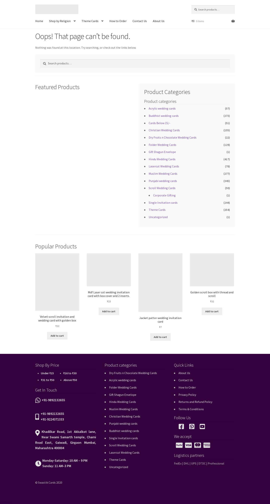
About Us (158, 21)
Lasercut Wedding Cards (164, 166)
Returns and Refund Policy (195, 402)
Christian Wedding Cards (164, 130)
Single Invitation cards (163, 202)
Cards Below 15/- (159, 123)
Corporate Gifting (164, 195)
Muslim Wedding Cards (163, 173)
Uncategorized (158, 217)
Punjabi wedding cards (163, 181)
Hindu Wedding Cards (162, 159)
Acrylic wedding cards (162, 108)
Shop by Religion (60, 21)
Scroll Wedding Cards (162, 188)
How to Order (118, 21)
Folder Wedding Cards (162, 145)
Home (39, 21)
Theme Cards (90, 21)
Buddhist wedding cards (164, 116)
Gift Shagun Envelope (162, 152)
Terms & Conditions (191, 409)
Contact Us (140, 21)
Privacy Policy (187, 395)
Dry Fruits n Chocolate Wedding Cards (172, 137)
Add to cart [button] (57, 335)
